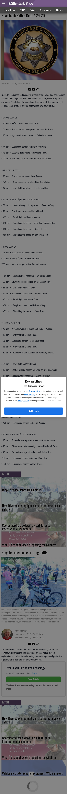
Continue (33, 411)
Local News (10, 10)
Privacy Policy (29, 394)
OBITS (22, 10)
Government (46, 10)
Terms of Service (35, 391)
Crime (33, 10)
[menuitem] (46, 10)
